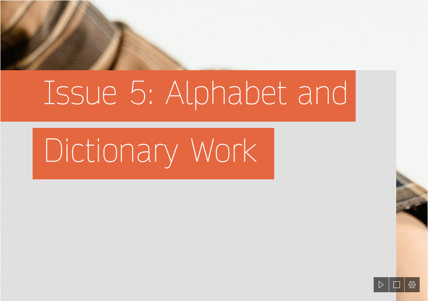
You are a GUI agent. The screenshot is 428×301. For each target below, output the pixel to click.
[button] (381, 284)
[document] (214, 150)
